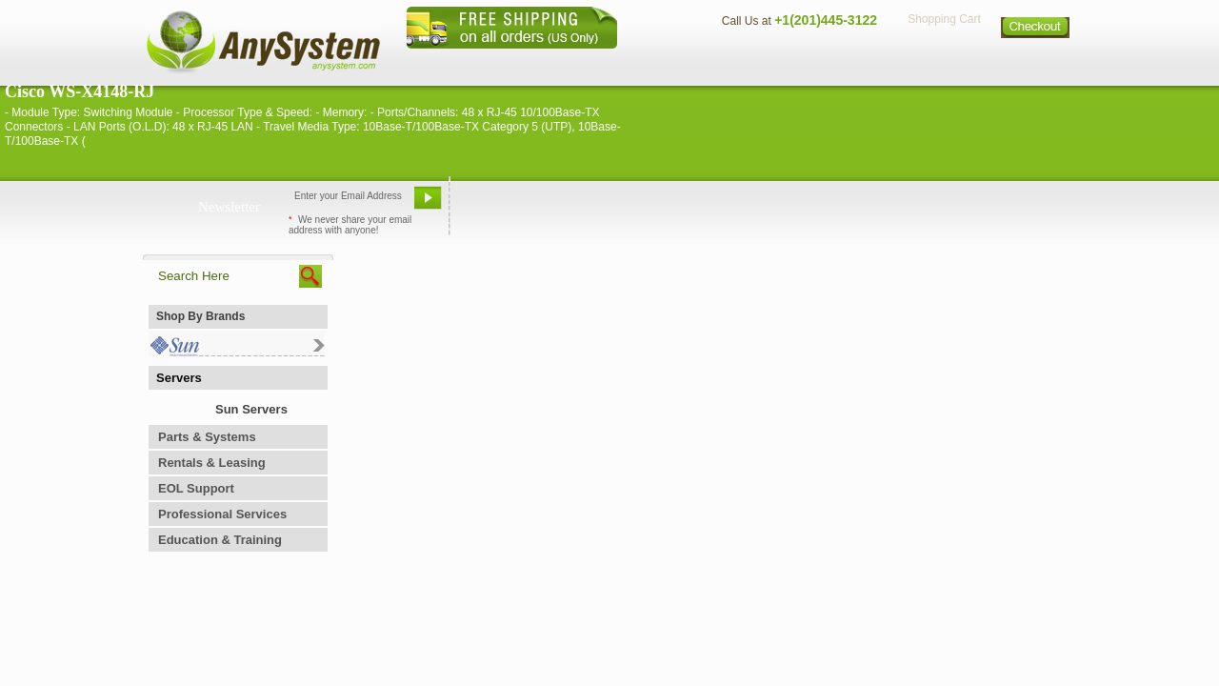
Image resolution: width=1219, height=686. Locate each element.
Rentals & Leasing (212, 462)
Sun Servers (251, 409)
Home (584, 62)
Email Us (495, 204)
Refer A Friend (598, 204)
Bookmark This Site (723, 204)
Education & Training (220, 540)
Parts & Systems (207, 437)
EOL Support (196, 488)
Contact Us (749, 62)
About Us (662, 62)
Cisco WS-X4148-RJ (79, 91)
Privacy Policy (943, 62)
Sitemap (1036, 62)
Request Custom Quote (982, 204)
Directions (842, 62)
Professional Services (222, 514)
